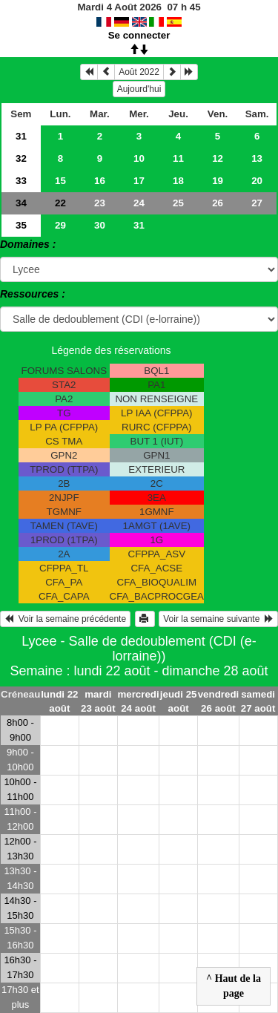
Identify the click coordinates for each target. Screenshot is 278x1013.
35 (21, 225)
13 (256, 158)
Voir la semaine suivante (218, 619)
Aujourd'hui (139, 89)
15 (60, 180)
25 (178, 203)
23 (99, 203)
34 (21, 203)
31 (21, 136)
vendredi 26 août (218, 701)
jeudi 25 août (178, 701)
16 (99, 180)
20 (256, 180)
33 (21, 180)
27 (256, 203)
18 (178, 180)
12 (217, 158)
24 (139, 203)
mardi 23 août (98, 701)
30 (99, 225)
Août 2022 (139, 72)
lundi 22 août (59, 701)
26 (217, 203)
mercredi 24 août (138, 701)
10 (139, 158)
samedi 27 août (258, 701)
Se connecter (139, 35)
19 (217, 180)
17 (139, 180)
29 (60, 225)
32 (21, 158)
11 (178, 158)
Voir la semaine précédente (65, 619)
